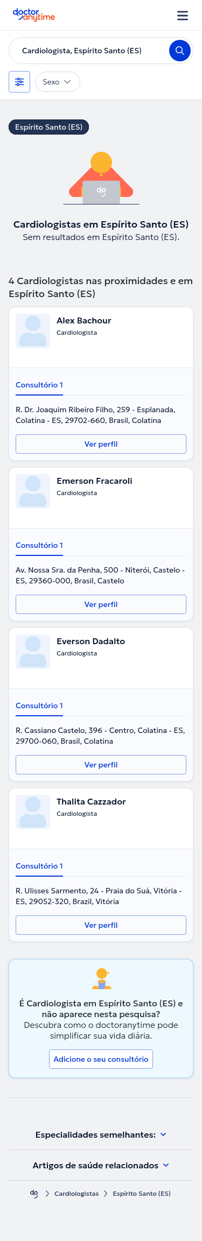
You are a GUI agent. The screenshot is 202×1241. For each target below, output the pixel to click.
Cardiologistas (76, 1193)
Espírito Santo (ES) (48, 127)
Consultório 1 (39, 385)
